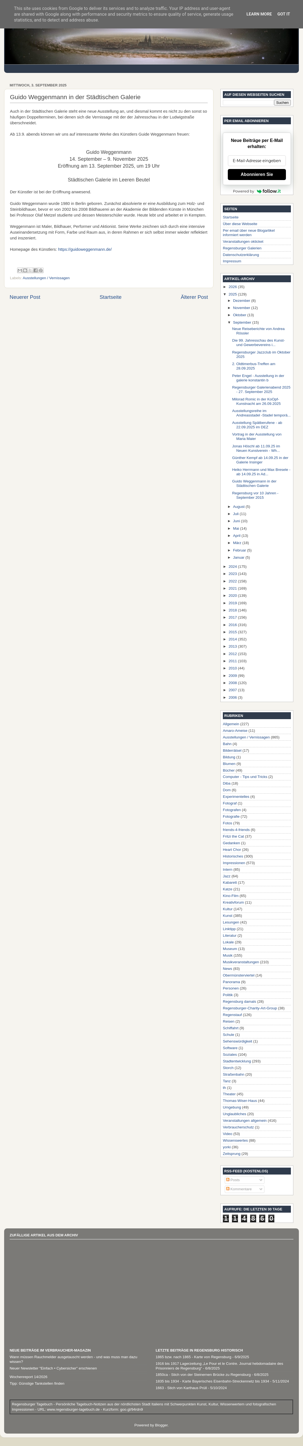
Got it (283, 14)
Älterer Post (194, 297)
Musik (227, 955)
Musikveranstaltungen (241, 962)
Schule (228, 1035)
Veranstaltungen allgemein (245, 1120)
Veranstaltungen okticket (243, 241)
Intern (227, 869)
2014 (233, 639)
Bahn (227, 744)
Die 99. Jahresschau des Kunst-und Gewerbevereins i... (258, 342)
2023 (233, 574)
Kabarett (230, 882)
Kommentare (239, 1189)
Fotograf (230, 803)
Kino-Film (231, 896)
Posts (233, 1180)
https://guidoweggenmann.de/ (85, 249)
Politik (228, 995)
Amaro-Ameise (235, 731)
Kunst (227, 916)
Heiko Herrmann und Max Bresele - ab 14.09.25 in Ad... (261, 472)
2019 (233, 603)
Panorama (231, 982)
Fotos (227, 823)
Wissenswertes (235, 1140)
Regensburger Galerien (242, 248)
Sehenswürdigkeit (237, 1041)
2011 (233, 661)
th (224, 1088)
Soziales (230, 1054)
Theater (229, 1094)
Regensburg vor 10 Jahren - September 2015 (255, 495)
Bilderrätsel (232, 750)
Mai (236, 528)
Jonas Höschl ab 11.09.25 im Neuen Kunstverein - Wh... (256, 448)
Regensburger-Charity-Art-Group (250, 1008)
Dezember (242, 301)
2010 (233, 668)
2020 (233, 595)
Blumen (229, 764)
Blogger (161, 1425)
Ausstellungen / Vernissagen (46, 278)
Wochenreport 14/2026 (28, 1377)
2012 (233, 654)
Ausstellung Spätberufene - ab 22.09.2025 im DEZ (257, 425)
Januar (239, 557)
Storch (228, 1068)
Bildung (229, 757)
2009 (233, 676)
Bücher (229, 770)
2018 (233, 610)
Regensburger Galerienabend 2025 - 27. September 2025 (261, 389)
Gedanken (231, 843)
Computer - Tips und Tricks (245, 777)
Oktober (240, 315)
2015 (233, 632)
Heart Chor (232, 850)
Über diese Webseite (240, 224)
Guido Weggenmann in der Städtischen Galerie (254, 483)
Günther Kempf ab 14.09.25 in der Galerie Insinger (260, 460)
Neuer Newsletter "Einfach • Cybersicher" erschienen (53, 1368)
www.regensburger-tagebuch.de (74, 1409)
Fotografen (232, 810)
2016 (233, 625)
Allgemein (231, 724)
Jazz (227, 876)
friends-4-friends (236, 830)
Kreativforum (233, 902)
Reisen (228, 1021)
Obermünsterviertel (239, 975)
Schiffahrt (231, 1028)
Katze (227, 889)
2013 (233, 646)
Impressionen (234, 863)
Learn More (259, 14)
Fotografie (231, 816)
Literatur (230, 935)
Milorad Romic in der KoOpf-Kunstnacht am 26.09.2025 (256, 401)
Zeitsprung (231, 1154)
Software (230, 1048)
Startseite (110, 297)
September (242, 322)
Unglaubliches (234, 1114)
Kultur (227, 909)
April (237, 536)
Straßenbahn (233, 1074)
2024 (233, 566)
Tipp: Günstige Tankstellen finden (37, 1383)
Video (227, 1134)
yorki (227, 1147)
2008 (233, 683)
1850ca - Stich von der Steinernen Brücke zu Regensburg (203, 1375)
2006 (233, 697)
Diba (227, 783)
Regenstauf (232, 1015)
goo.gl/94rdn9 (131, 1409)
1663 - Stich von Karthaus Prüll (181, 1388)
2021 (233, 588)
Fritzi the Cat (233, 836)
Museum (230, 949)
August (239, 507)
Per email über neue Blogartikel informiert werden (249, 232)
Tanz (227, 1081)
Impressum (232, 261)
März (237, 543)
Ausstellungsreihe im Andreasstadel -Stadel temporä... (261, 413)
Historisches (233, 856)
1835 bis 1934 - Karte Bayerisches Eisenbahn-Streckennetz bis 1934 (212, 1381)
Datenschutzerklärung (241, 255)
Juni (237, 521)
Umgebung (232, 1107)
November (242, 308)
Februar (240, 550)
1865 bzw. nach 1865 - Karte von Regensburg (193, 1357)
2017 (233, 617)
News (227, 969)
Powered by (257, 191)
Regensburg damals (239, 1001)
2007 (233, 690)
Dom (227, 790)
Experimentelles (236, 797)
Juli (236, 514)
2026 (233, 287)
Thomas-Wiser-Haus (240, 1101)
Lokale (228, 942)
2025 (233, 294)
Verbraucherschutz (238, 1127)
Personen (231, 988)
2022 (233, 581)
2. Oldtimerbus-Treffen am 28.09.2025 (253, 366)
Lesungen (231, 922)
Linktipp (229, 929)
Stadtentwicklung (237, 1061)
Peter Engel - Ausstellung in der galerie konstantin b (258, 378)
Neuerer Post (25, 297)
